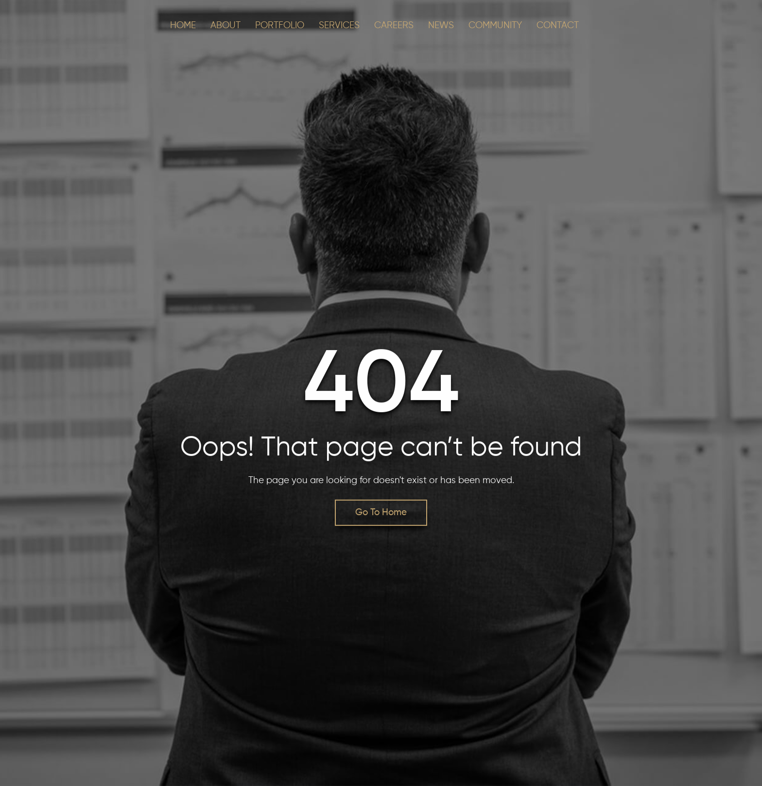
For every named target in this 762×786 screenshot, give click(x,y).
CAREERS (394, 25)
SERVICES (339, 25)
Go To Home (381, 515)
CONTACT (558, 25)
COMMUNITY (495, 25)
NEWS (441, 25)
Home (183, 25)
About (225, 25)
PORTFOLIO (279, 25)
